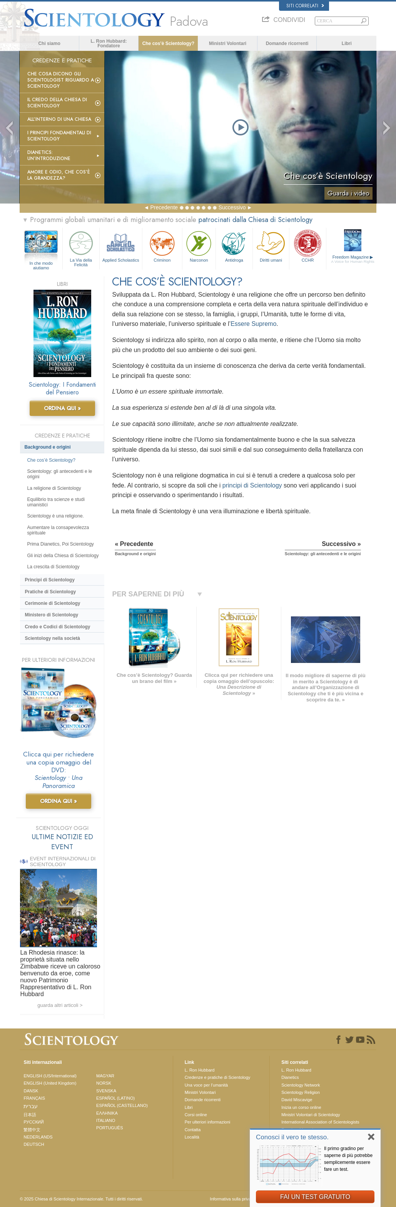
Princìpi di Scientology (49, 580)
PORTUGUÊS (109, 1127)
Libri (347, 43)
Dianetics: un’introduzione (48, 155)
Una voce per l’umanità (206, 1085)
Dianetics (290, 1077)
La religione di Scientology (54, 488)
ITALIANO (105, 1120)
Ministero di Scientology (51, 615)
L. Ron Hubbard (200, 1070)
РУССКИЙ (33, 1122)
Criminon (162, 245)
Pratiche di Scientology (50, 591)
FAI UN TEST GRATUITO (315, 1197)
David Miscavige (296, 1099)
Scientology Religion (300, 1092)
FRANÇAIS (34, 1098)
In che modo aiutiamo (41, 263)
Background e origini (47, 447)
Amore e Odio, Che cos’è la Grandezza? (58, 175)
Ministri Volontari (227, 43)
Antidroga (234, 245)
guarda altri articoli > (59, 1005)
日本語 (29, 1114)
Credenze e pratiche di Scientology (218, 1077)
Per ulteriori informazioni (208, 1122)
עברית (30, 1106)
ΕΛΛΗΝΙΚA (107, 1113)
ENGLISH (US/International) (50, 1075)
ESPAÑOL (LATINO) (115, 1098)
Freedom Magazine (352, 259)
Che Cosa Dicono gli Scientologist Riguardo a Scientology (60, 80)
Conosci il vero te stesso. (292, 1137)
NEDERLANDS (37, 1137)
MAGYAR (105, 1075)
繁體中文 (31, 1129)
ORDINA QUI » (62, 408)
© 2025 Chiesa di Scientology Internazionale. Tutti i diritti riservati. (81, 1199)
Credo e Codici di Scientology (57, 626)
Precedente (164, 207)
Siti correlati (305, 5)
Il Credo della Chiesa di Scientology (57, 102)
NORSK (103, 1083)
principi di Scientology (252, 485)
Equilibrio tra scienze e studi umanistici (55, 502)
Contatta (193, 1129)
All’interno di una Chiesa (59, 119)
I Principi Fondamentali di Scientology (59, 135)
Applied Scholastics (121, 245)
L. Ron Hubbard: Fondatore (108, 43)
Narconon (199, 245)
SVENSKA (106, 1090)
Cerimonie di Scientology (52, 603)
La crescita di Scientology (53, 566)
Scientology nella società (52, 638)
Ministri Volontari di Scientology (310, 1114)
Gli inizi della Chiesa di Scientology (63, 555)
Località (192, 1137)
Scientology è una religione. (55, 516)
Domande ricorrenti (287, 43)
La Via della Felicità (81, 247)
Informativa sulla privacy (232, 1199)
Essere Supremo (253, 324)
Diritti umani (271, 245)
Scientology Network (300, 1085)
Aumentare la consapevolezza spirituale (58, 530)
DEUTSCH (33, 1144)
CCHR (307, 245)
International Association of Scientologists (320, 1122)
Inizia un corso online (301, 1107)
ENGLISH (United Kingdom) (49, 1083)
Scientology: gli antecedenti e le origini (59, 474)
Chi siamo (49, 43)
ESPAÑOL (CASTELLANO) (122, 1105)
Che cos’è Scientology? (168, 43)
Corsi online (196, 1114)
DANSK (30, 1090)
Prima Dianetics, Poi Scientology (60, 544)
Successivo (232, 207)
